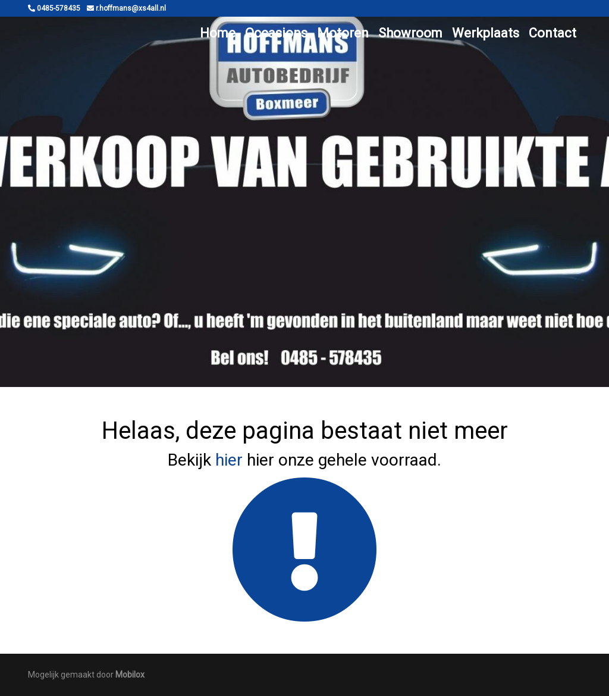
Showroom (410, 33)
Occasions (276, 33)
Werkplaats (485, 33)
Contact (552, 33)
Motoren (343, 33)
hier (229, 460)
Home (218, 33)
